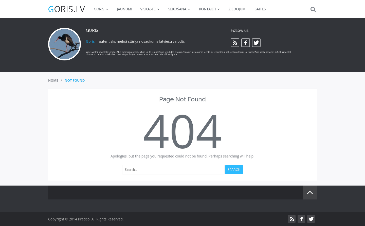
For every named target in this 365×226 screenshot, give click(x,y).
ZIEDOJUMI (238, 9)
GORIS (101, 9)
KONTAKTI (210, 9)
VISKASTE (150, 9)
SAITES (260, 9)
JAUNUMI (124, 9)
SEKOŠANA (179, 9)
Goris (90, 41)
